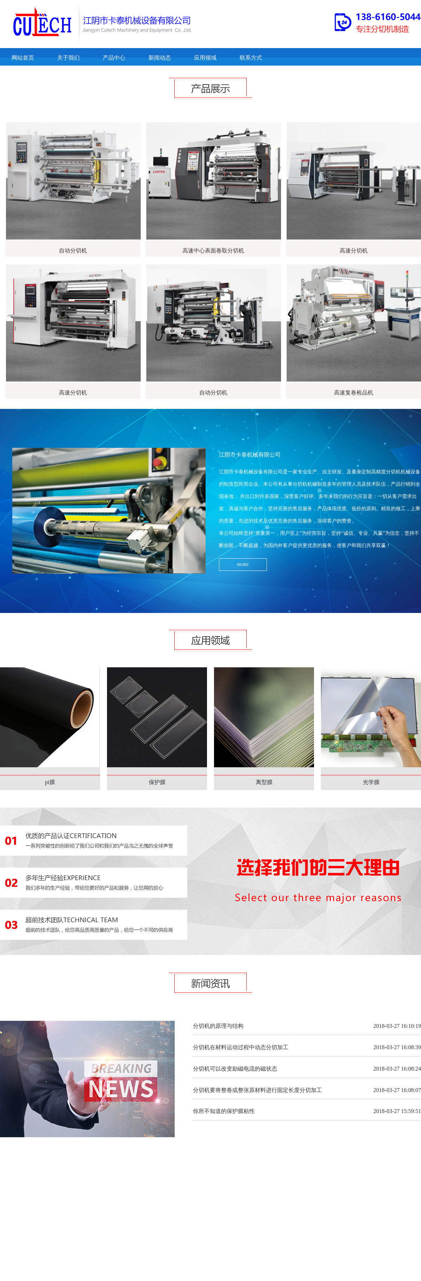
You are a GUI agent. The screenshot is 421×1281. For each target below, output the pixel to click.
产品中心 (114, 58)
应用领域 (205, 58)
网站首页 (23, 58)
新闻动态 (159, 58)
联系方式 (251, 58)
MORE (243, 564)
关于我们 (68, 58)
